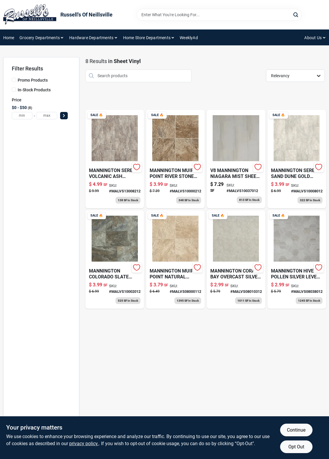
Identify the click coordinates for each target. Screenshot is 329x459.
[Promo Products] (14, 80)
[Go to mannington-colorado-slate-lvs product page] (114, 259)
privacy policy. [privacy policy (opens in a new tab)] (84, 443)
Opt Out (296, 447)
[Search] (296, 14)
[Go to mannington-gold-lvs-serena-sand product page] (296, 159)
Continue (296, 430)
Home (8, 37)
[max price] (47, 115)
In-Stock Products (34, 89)
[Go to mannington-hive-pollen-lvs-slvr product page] (296, 259)
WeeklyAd (189, 37)
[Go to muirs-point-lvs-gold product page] (175, 159)
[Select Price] (64, 115)
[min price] (22, 115)
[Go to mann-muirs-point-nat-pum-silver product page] (175, 259)
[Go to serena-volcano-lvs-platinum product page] (114, 159)
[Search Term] (219, 15)
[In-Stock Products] (14, 89)
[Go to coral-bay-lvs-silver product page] (236, 259)
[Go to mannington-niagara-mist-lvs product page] (236, 159)
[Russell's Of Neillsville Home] (29, 14)
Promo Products (33, 80)
